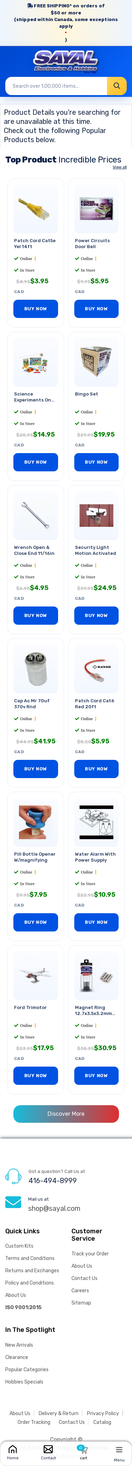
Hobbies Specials (24, 1382)
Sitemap (81, 1303)
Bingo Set (86, 394)
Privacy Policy (103, 1414)
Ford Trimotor (30, 1007)
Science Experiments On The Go (32, 400)
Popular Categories (27, 1370)
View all (120, 167)
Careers (80, 1291)
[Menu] (119, 1449)
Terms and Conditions (30, 1258)
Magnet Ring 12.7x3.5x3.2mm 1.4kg (93, 1013)
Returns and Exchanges (32, 1271)
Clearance (16, 1357)
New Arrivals (19, 1345)
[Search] (117, 86)
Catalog (102, 1422)
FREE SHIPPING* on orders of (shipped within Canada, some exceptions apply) (66, 22)
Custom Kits (19, 1246)
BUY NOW (35, 308)
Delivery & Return (58, 1414)
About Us (15, 1295)
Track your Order (90, 1254)
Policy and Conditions (29, 1283)
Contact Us (84, 1278)
